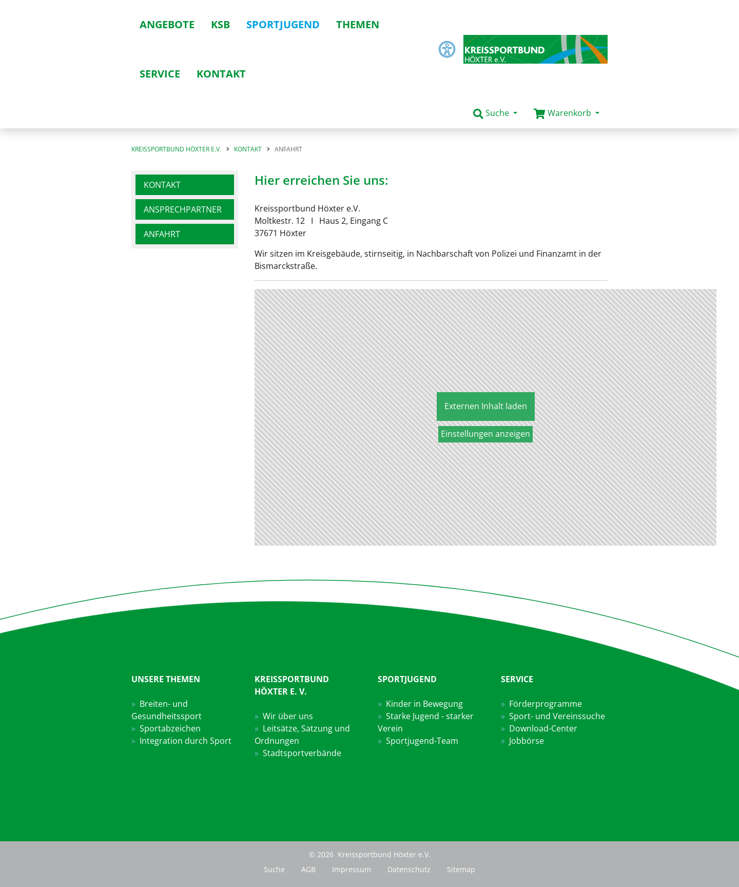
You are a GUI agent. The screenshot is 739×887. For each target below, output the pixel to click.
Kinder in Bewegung (424, 703)
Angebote (167, 24)
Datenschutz (409, 869)
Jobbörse (526, 740)
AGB (308, 869)
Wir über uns (288, 716)
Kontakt (162, 184)
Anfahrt (162, 234)
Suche (274, 869)
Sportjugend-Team (422, 740)
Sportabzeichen (170, 728)
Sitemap (461, 869)
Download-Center (543, 728)
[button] (495, 113)
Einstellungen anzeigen (485, 433)
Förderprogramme (545, 703)
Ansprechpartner (183, 209)
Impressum (351, 869)
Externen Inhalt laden (485, 406)
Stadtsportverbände (302, 753)
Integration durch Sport (185, 740)
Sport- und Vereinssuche (557, 716)
